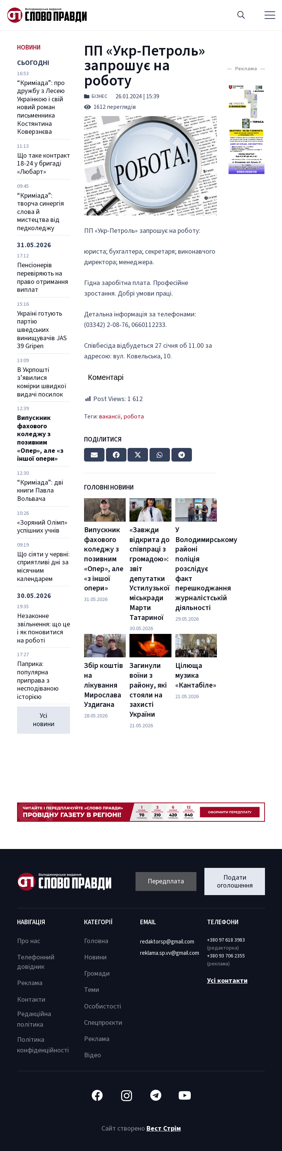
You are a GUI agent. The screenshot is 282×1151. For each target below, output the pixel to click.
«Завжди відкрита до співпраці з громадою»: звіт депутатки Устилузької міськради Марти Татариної (149, 574)
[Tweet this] (138, 455)
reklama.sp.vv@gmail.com (169, 953)
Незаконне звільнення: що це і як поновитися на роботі (43, 628)
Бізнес (100, 96)
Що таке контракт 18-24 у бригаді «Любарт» (43, 164)
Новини (95, 957)
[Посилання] (47, 15)
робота (133, 416)
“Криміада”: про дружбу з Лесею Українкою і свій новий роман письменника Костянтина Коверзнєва (41, 107)
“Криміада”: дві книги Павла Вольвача (40, 490)
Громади (97, 973)
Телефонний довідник (36, 962)
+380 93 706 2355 (226, 956)
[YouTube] (185, 1095)
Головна (96, 941)
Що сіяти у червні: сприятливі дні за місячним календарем (43, 567)
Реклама (29, 983)
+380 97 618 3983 (226, 940)
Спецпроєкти (103, 1022)
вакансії (110, 416)
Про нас (28, 941)
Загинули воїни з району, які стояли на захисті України (148, 690)
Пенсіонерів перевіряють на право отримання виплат (42, 277)
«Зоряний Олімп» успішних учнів (42, 527)
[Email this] (94, 455)
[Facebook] (97, 1095)
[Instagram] (126, 1095)
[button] (241, 15)
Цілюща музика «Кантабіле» (195, 675)
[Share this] (116, 455)
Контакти (31, 999)
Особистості (102, 1006)
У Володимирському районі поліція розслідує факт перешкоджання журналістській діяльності (206, 569)
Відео (92, 1055)
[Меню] (270, 15)
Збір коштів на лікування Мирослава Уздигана (103, 685)
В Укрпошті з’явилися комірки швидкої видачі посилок (41, 382)
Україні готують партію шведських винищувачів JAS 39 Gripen (42, 330)
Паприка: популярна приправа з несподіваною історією (38, 680)
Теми (91, 990)
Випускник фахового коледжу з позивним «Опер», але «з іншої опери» (40, 438)
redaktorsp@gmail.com (167, 942)
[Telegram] (156, 1095)
